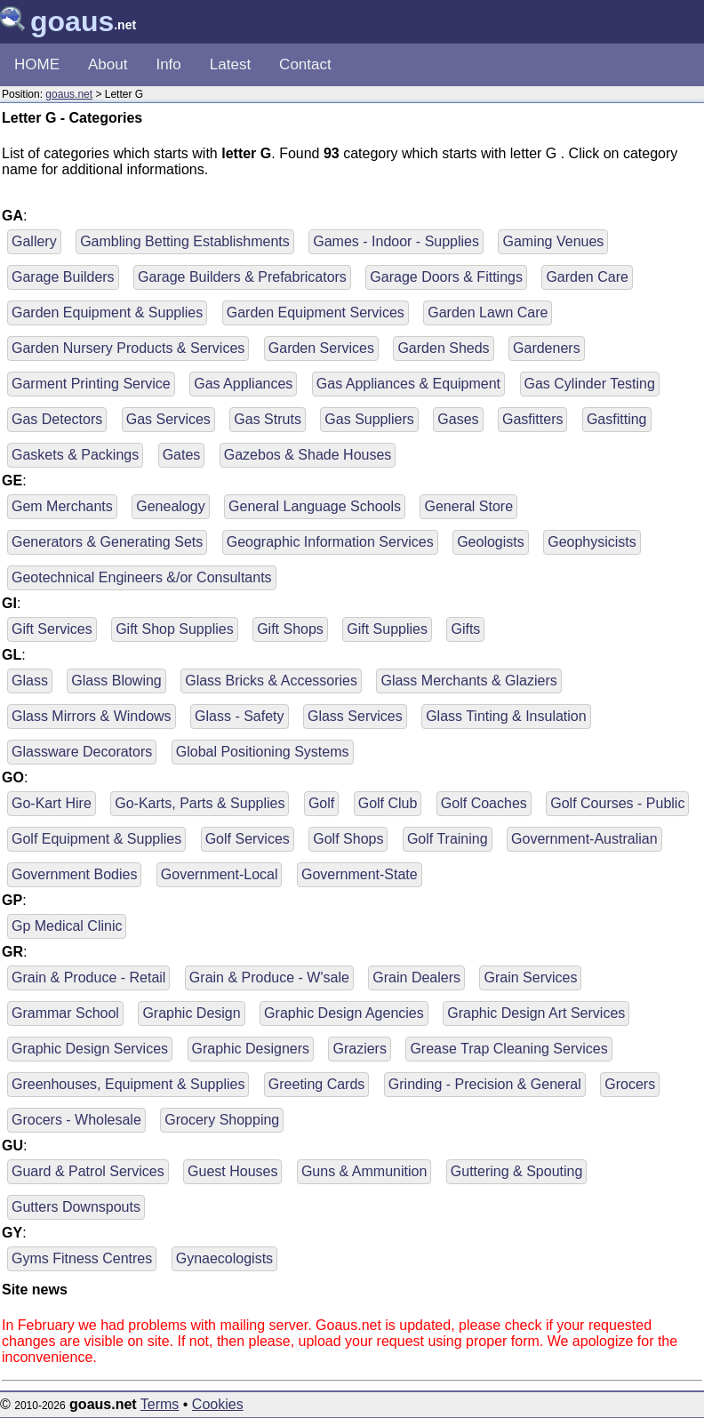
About (107, 64)
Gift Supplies (387, 629)
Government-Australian (584, 838)
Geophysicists (592, 541)
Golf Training (447, 838)
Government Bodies (74, 874)
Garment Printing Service (91, 383)
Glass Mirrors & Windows (92, 716)
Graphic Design (191, 1013)
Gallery (34, 241)
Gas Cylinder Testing (589, 383)
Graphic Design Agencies (344, 1013)
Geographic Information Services (330, 541)
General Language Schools (314, 506)
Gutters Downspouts (76, 1206)
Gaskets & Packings (75, 454)
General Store (468, 506)
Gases (457, 419)
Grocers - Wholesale (76, 1119)
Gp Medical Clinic (67, 925)
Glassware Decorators (82, 751)
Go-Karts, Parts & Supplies (199, 803)
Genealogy (170, 506)
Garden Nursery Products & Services (128, 348)
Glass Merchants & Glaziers (468, 680)
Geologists (490, 541)
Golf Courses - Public (617, 803)
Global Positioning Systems (262, 751)
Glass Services (355, 716)
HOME (37, 64)
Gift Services (52, 629)
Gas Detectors (57, 419)
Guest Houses (232, 1171)
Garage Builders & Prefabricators (242, 276)
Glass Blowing (116, 680)
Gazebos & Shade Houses (308, 454)
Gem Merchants (62, 506)
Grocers (629, 1084)
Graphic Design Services (90, 1048)
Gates (182, 454)
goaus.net (68, 94)
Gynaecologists (224, 1258)
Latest (230, 64)
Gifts (465, 629)
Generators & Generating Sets (107, 541)
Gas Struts (267, 419)
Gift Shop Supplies (175, 629)
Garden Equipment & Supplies (107, 312)
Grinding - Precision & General (484, 1084)
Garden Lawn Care (488, 312)
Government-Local (219, 874)
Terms (160, 1404)
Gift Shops (290, 629)
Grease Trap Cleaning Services (508, 1048)
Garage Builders (63, 276)
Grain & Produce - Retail (88, 977)
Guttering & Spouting (517, 1171)
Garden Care (587, 276)
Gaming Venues (553, 241)
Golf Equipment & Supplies (96, 838)
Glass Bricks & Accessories (271, 680)
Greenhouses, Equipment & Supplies (128, 1084)
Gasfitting (617, 419)
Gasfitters (532, 419)
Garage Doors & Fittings (446, 276)
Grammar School (65, 1013)
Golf (321, 803)
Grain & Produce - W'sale (269, 977)
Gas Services (168, 419)
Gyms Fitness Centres (82, 1258)
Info (168, 64)
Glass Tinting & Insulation (506, 716)
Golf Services (247, 838)
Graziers (359, 1048)
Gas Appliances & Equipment (408, 383)
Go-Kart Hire (52, 803)
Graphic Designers (251, 1048)
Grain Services (530, 977)
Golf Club (388, 803)
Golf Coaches (484, 803)
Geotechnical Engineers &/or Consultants (142, 577)
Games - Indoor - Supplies (396, 241)
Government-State (359, 874)
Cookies (218, 1404)
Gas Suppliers (369, 419)
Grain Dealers (416, 977)
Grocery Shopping (221, 1119)
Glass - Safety (239, 716)
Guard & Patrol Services (88, 1171)
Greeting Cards (316, 1084)
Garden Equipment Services (315, 312)
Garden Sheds (443, 348)
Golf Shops (348, 838)
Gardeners (546, 348)
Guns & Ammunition (364, 1171)
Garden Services (321, 348)
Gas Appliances (243, 383)
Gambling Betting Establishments (185, 241)
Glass (30, 680)
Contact (305, 64)
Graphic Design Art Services (536, 1013)
